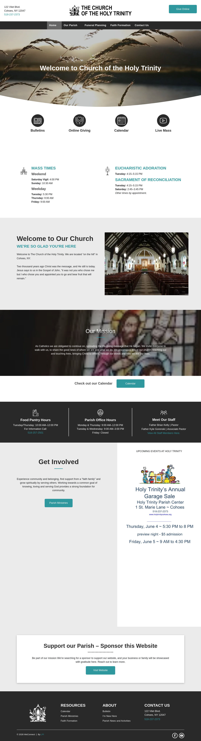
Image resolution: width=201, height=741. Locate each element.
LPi (42, 734)
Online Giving (79, 130)
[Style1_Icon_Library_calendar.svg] (121, 126)
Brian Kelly (163, 425)
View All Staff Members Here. (164, 433)
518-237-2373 (12, 14)
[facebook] (175, 736)
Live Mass (163, 130)
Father (152, 425)
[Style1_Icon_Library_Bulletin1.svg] (37, 126)
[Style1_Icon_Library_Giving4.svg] (79, 126)
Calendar (121, 130)
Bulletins (38, 130)
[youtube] (181, 736)
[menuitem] (54, 25)
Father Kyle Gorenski (153, 429)
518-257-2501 (35, 432)
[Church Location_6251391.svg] (100, 415)
